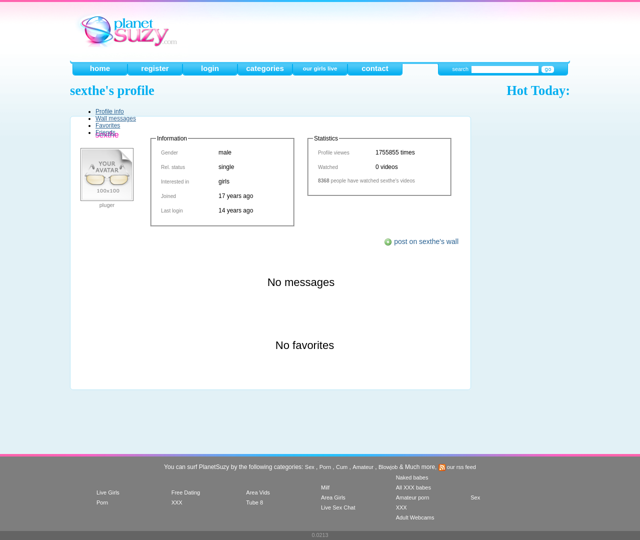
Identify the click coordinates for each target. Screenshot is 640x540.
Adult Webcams (415, 517)
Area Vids (258, 493)
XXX (177, 503)
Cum (342, 467)
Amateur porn (413, 497)
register (154, 68)
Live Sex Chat (338, 507)
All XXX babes (413, 487)
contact (375, 68)
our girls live (320, 69)
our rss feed (457, 467)
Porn (325, 467)
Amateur (363, 467)
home (100, 68)
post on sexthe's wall (421, 242)
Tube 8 (254, 503)
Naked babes (412, 477)
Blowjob (388, 467)
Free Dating (186, 493)
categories (265, 68)
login (210, 68)
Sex (309, 467)
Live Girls (108, 493)
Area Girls (333, 497)
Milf (325, 487)
